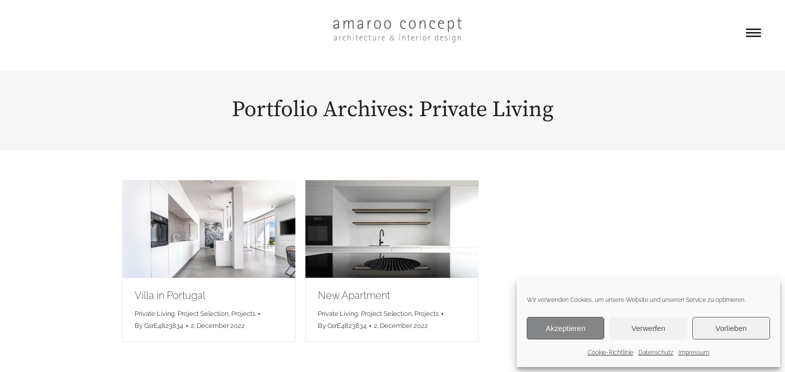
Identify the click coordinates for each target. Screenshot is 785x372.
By (159, 325)
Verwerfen (648, 328)
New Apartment (354, 295)
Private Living (155, 313)
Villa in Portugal (170, 295)
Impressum (693, 352)
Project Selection (203, 313)
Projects (243, 313)
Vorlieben (731, 328)
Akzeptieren (565, 328)
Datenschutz (655, 352)
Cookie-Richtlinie (610, 352)
